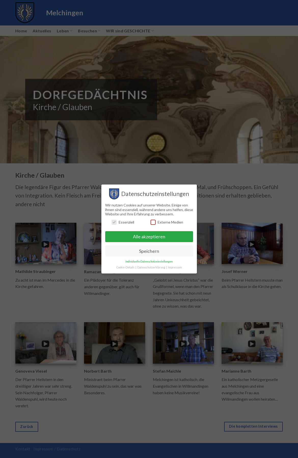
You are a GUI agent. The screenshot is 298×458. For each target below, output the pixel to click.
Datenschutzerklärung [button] (151, 267)
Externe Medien (167, 222)
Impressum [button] (175, 267)
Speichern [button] (149, 251)
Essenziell (123, 222)
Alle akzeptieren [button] (149, 236)
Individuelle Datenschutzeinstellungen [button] (149, 261)
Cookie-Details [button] (125, 267)
